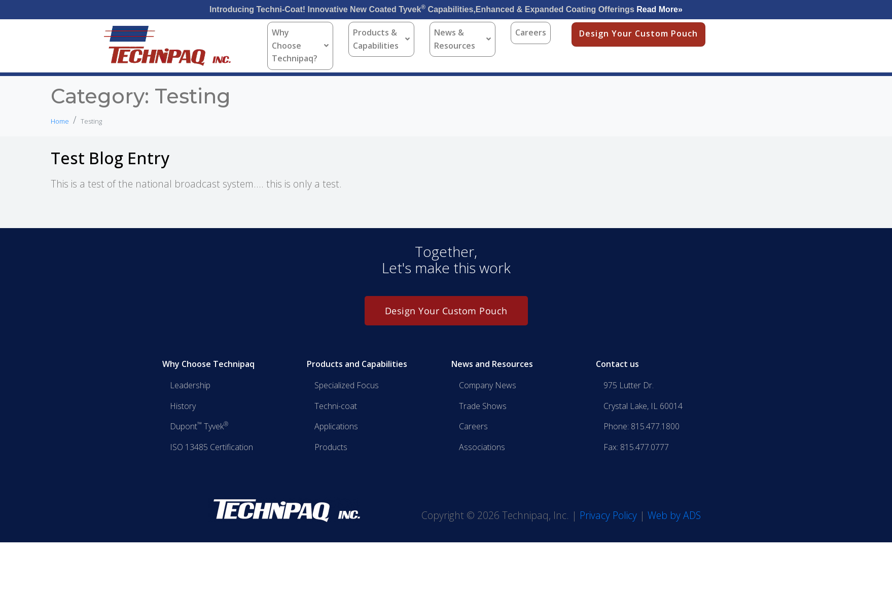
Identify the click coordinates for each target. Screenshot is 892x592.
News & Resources (462, 39)
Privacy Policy (608, 515)
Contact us (617, 363)
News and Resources (492, 363)
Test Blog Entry (110, 158)
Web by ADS (674, 515)
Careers (530, 32)
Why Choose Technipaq (208, 363)
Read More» (659, 9)
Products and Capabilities (357, 363)
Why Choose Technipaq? (300, 45)
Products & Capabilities (381, 39)
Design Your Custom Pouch (638, 33)
